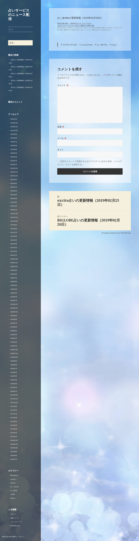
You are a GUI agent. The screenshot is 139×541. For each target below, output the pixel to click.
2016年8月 (13, 455)
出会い (114, 44)
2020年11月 (14, 262)
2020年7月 (13, 278)
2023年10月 (14, 130)
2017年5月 (13, 421)
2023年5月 (13, 149)
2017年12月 (14, 395)
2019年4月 (13, 334)
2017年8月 (13, 410)
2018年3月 (13, 383)
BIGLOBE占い (14, 475)
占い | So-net (14, 487)
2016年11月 (14, 444)
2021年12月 (14, 213)
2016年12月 (14, 440)
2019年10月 (14, 312)
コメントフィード (16, 522)
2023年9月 (13, 134)
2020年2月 (13, 297)
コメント (63, 85)
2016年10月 (14, 448)
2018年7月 (13, 368)
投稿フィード (14, 518)
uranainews (87, 44)
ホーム (11, 29)
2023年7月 (13, 142)
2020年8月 (13, 274)
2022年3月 (13, 202)
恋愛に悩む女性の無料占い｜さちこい (13, 536)
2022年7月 (13, 187)
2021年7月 (13, 232)
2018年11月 (14, 353)
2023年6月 (13, 145)
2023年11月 (14, 127)
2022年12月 (14, 168)
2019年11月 (14, 308)
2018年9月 (13, 361)
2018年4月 (13, 380)
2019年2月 (13, 342)
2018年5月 (13, 376)
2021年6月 (13, 236)
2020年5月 (13, 285)
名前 (60, 126)
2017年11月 (14, 399)
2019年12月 (14, 304)
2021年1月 (13, 255)
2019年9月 (13, 315)
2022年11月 (14, 172)
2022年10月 (14, 176)
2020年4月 (13, 289)
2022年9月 (13, 179)
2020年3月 (13, 293)
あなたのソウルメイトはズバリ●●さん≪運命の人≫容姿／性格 (75, 25)
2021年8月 (13, 228)
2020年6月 (13, 281)
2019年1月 (13, 346)
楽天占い (13, 498)
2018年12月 (14, 349)
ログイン (13, 514)
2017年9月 (13, 406)
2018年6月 (13, 372)
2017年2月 (13, 433)
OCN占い (13, 483)
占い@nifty (13, 490)
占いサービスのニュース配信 (18, 14)
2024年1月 (13, 119)
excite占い (13, 479)
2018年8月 (13, 365)
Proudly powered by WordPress (116, 233)
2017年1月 (13, 436)
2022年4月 (13, 198)
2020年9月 (13, 270)
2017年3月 (13, 429)
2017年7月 (13, 414)
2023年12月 (14, 123)
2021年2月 (13, 251)
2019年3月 (13, 338)
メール (61, 138)
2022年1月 (13, 210)
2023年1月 (13, 164)
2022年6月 (13, 191)
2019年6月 (13, 327)
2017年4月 (13, 425)
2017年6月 (13, 417)
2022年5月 (13, 195)
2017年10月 (14, 402)
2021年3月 (13, 247)
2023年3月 (13, 157)
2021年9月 (13, 225)
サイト (60, 149)
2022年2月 (13, 206)
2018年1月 (13, 391)
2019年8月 (13, 319)
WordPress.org (15, 525)
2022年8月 (13, 183)
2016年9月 (13, 451)
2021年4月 (13, 244)
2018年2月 (13, 387)
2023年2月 (13, 161)
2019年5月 (13, 331)
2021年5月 (13, 240)
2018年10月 (14, 357)
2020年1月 (13, 300)
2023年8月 (13, 138)
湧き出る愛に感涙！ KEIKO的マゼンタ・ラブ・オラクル (74, 23)
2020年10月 (14, 266)
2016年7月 (13, 459)
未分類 (12, 494)
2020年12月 (14, 259)
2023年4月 (13, 153)
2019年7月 (13, 323)
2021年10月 (14, 221)
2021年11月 (14, 217)
